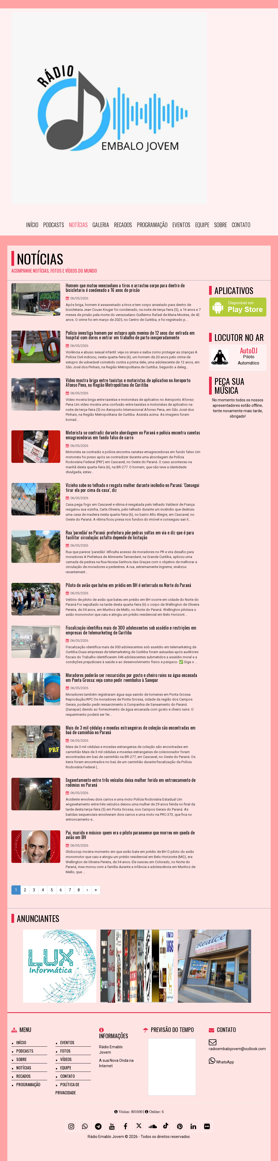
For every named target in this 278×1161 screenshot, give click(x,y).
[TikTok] (166, 1126)
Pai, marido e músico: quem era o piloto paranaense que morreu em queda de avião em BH (130, 835)
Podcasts (53, 225)
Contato (241, 225)
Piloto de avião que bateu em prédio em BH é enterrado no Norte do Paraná (128, 585)
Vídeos (66, 1059)
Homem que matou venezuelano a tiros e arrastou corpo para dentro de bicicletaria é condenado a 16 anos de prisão (125, 288)
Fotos (65, 1051)
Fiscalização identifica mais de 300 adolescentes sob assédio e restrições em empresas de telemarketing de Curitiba (131, 630)
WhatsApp (225, 1062)
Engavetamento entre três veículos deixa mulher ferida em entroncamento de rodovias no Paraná (130, 782)
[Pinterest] (179, 1126)
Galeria (101, 225)
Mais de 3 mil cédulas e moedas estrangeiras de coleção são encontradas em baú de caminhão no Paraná (130, 730)
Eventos (181, 225)
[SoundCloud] (152, 1126)
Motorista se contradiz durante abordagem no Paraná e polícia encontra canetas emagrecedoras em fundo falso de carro (133, 435)
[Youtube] (112, 1126)
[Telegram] (98, 1126)
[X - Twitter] (139, 1126)
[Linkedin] (193, 1126)
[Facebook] (125, 1126)
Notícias (78, 225)
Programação (152, 225)
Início (32, 225)
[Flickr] (207, 1126)
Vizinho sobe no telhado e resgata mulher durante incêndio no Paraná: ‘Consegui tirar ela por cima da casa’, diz (132, 487)
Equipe (202, 225)
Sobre (220, 225)
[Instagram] (71, 1126)
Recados (123, 225)
